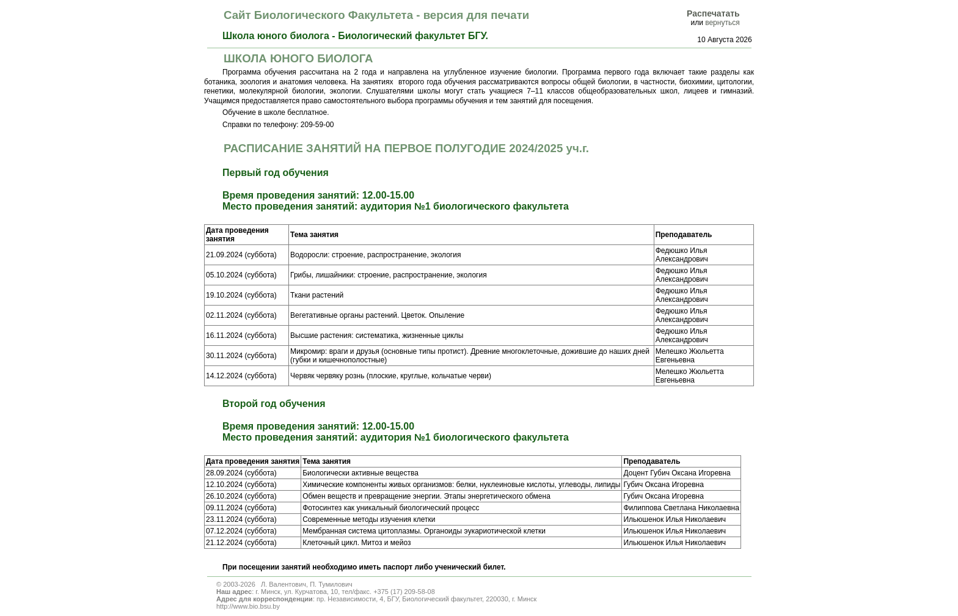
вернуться (722, 22)
